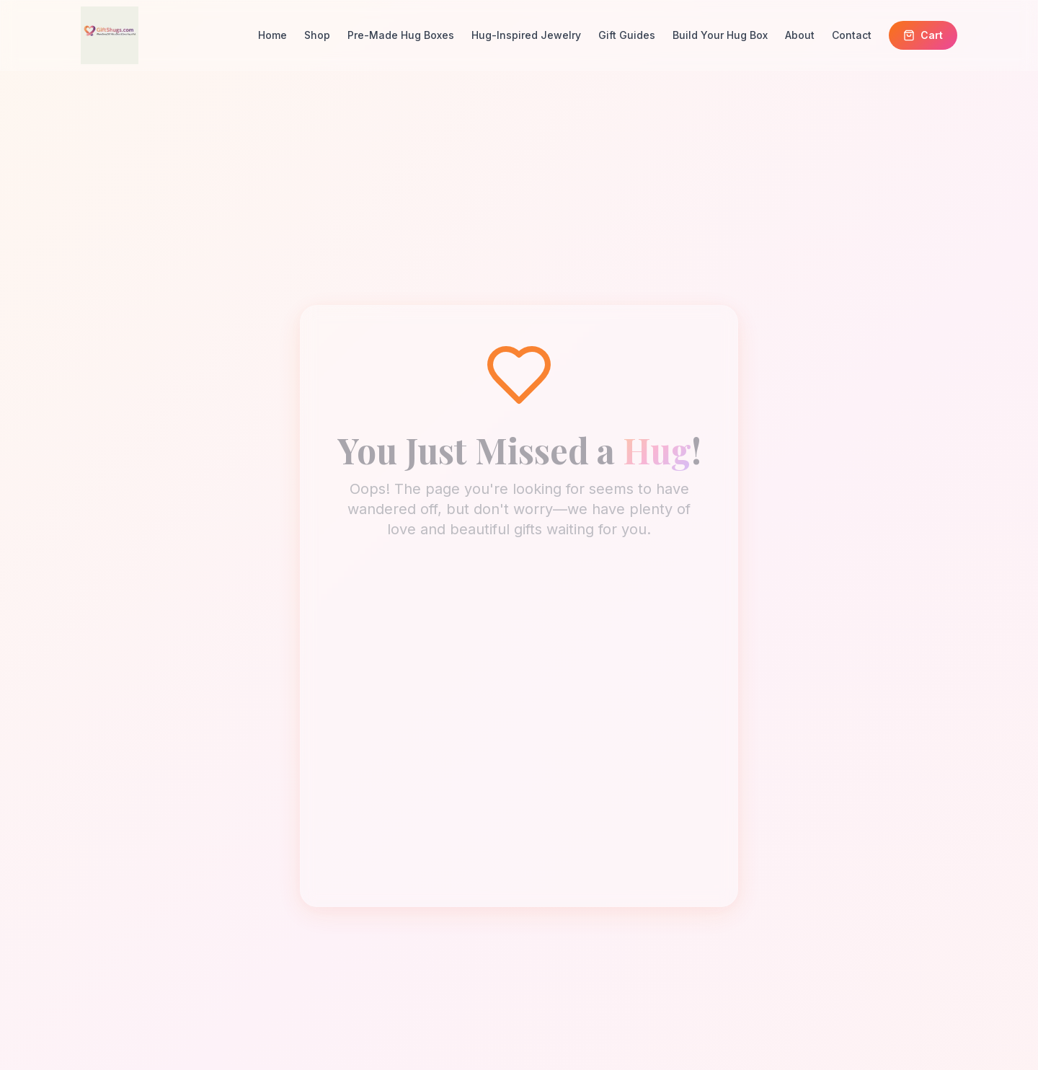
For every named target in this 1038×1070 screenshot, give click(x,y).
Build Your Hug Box (720, 35)
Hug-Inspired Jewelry (526, 35)
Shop (317, 35)
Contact (851, 35)
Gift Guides (626, 35)
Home (272, 35)
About (800, 35)
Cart (923, 35)
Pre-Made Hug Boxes (400, 35)
